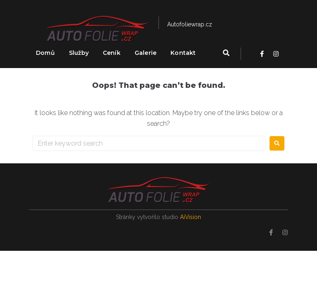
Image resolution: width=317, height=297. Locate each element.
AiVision (190, 217)
